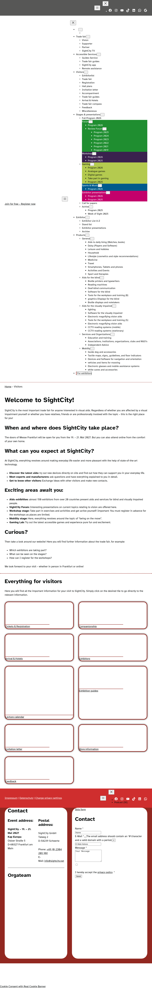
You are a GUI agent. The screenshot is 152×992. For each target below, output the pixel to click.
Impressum (11, 798)
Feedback (10, 781)
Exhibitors (84, 658)
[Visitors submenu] (86, 72)
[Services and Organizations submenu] (112, 334)
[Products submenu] (87, 235)
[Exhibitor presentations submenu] (108, 192)
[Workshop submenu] (94, 153)
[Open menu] (97, 7)
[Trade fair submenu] (88, 36)
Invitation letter (13, 749)
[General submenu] (92, 238)
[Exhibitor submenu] (87, 217)
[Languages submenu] (80, 29)
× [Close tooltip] (113, 840)
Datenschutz (26, 798)
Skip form (80, 809)
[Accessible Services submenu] (99, 54)
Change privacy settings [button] (48, 798)
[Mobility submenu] (92, 348)
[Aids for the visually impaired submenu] (114, 306)
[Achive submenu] (91, 206)
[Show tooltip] (85, 837)
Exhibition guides (88, 690)
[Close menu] (105, 3)
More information (89, 749)
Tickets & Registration (17, 626)
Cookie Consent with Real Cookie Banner (23, 986)
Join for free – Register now (20, 204)
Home (8, 386)
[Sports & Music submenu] (100, 185)
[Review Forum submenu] (104, 128)
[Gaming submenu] (92, 164)
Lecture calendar (14, 716)
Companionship (88, 626)
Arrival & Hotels (14, 658)
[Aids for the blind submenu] (102, 277)
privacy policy (105, 874)
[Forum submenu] (91, 121)
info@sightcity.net (54, 860)
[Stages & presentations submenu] (102, 114)
